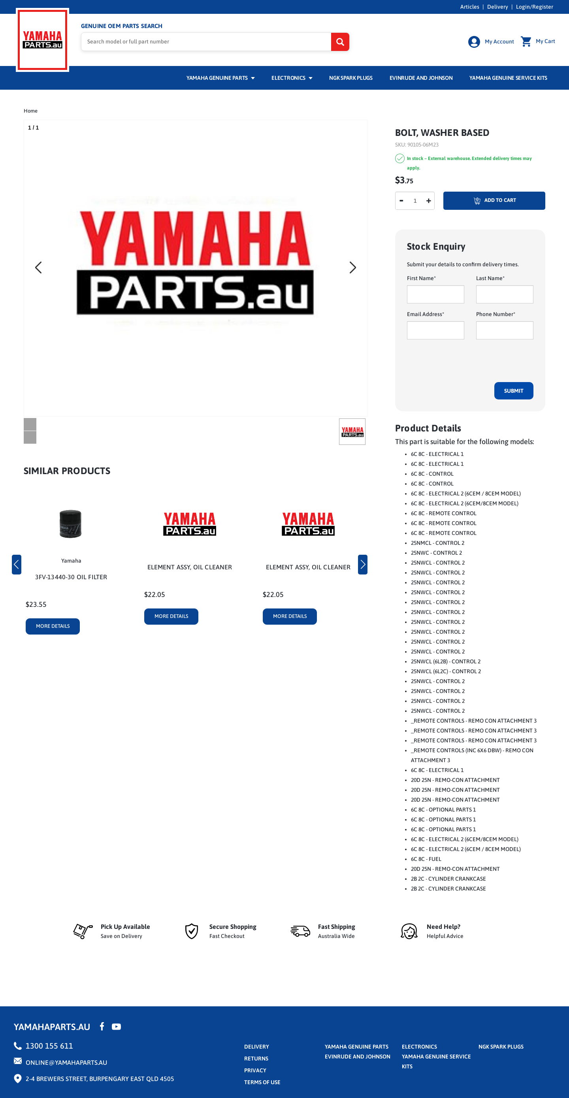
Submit (514, 391)
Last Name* (490, 278)
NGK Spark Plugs (350, 78)
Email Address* (425, 314)
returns (256, 1058)
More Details (53, 626)
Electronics (291, 78)
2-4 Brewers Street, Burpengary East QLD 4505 (100, 1078)
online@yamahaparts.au (66, 1062)
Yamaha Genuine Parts (221, 78)
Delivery (497, 7)
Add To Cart (479, 200)
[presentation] (467, 360)
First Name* (421, 278)
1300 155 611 (49, 1045)
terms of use (262, 1082)
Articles (469, 7)
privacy (255, 1070)
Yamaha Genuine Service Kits (508, 78)
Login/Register (534, 7)
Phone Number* (495, 314)
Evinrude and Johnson (421, 78)
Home (31, 111)
